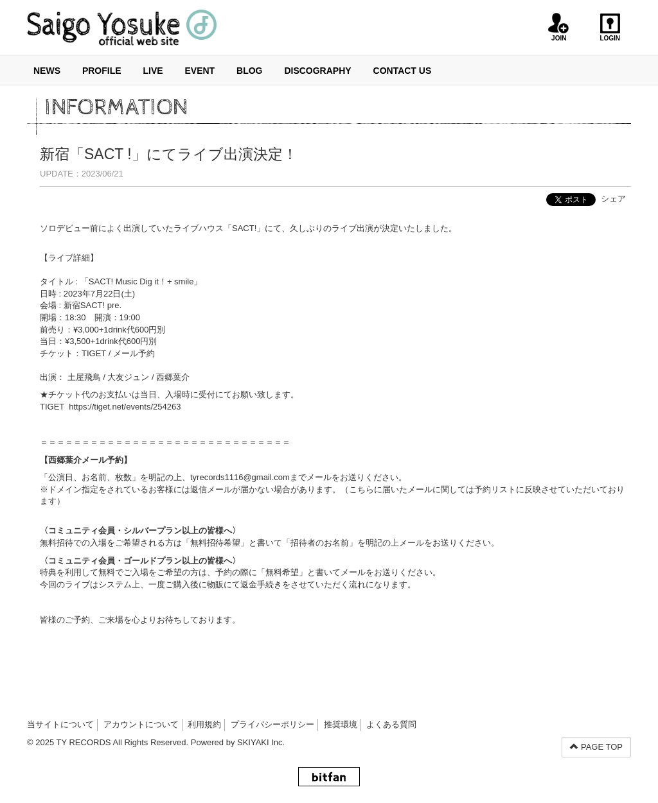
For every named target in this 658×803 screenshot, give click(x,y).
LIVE (153, 70)
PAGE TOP (596, 747)
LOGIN (610, 27)
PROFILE (101, 70)
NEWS (46, 70)
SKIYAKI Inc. (261, 742)
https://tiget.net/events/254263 (125, 406)
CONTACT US (402, 70)
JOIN (558, 27)
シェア (613, 198)
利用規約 (204, 724)
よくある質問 (391, 724)
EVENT (199, 70)
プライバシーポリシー (272, 724)
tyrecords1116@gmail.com (240, 477)
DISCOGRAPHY (317, 70)
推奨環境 (340, 724)
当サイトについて (60, 724)
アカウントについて (141, 724)
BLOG (249, 70)
